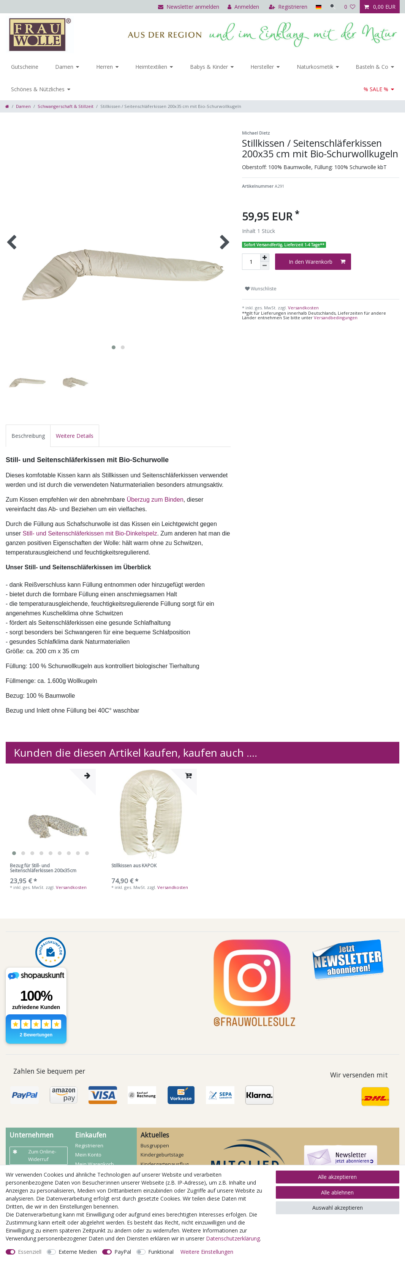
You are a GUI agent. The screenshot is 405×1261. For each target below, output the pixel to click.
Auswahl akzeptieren (337, 1207)
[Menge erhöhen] (264, 257)
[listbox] (51, 814)
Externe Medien (78, 1251)
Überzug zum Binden (155, 499)
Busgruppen (155, 1145)
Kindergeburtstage (162, 1154)
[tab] (28, 436)
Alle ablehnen (337, 1192)
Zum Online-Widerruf (34, 1155)
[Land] (317, 6)
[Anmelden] (243, 6)
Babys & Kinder (209, 66)
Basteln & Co (372, 66)
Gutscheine (24, 66)
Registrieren (89, 1145)
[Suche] (332, 6)
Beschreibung (28, 435)
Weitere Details (74, 435)
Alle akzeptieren (337, 1176)
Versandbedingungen (336, 317)
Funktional (161, 1251)
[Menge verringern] (264, 266)
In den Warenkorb (317, 261)
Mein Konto (88, 1154)
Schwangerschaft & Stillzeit (65, 106)
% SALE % (376, 89)
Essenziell (29, 1251)
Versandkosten (303, 307)
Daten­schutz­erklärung (233, 1238)
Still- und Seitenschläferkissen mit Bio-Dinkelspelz (89, 533)
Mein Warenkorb (94, 1164)
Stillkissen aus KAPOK (134, 866)
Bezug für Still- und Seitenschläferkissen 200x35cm (43, 868)
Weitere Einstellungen (206, 1251)
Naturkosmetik (315, 66)
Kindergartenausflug (164, 1164)
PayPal (122, 1251)
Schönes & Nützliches (38, 89)
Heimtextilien (151, 66)
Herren (104, 66)
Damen (64, 66)
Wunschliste (261, 288)
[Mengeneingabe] (251, 261)
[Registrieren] (287, 6)
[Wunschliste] (350, 6)
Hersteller (262, 66)
